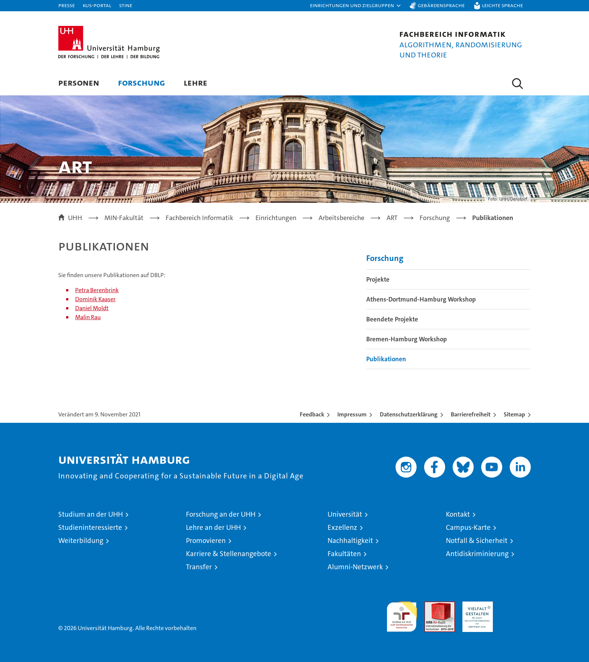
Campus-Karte (468, 527)
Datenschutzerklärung (409, 414)
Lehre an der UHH (213, 527)
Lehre (195, 82)
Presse (66, 5)
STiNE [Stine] (125, 5)
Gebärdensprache (441, 5)
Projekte (378, 279)
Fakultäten (344, 553)
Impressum (352, 414)
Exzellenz (342, 527)
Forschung (141, 82)
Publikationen (386, 359)
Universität (345, 514)
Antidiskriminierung (477, 553)
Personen (78, 82)
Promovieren (206, 540)
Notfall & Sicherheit (476, 540)
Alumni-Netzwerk (355, 567)
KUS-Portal (97, 5)
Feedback (312, 414)
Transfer (199, 567)
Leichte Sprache (502, 5)
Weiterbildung (80, 540)
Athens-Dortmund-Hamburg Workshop (421, 299)
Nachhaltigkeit (350, 540)
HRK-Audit (475, 605)
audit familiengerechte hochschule (402, 613)
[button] (356, 5)
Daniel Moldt (92, 308)
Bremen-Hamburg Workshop (406, 339)
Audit (431, 605)
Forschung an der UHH (220, 514)
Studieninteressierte (90, 527)
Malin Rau (88, 317)
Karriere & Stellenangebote (228, 553)
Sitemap (514, 414)
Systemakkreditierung (515, 605)
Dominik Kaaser (95, 299)
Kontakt (458, 514)
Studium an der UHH (90, 514)
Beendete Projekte (392, 319)
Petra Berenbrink (97, 290)
